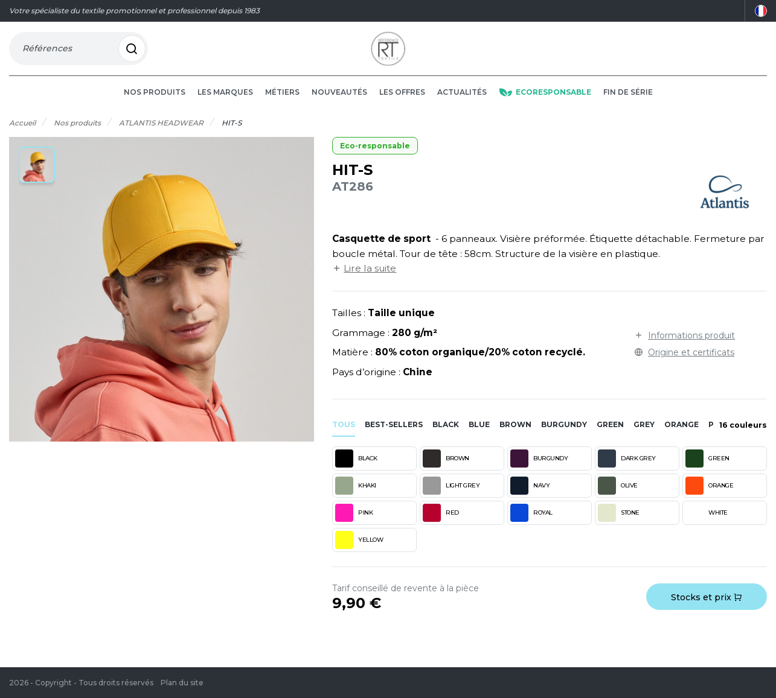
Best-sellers (394, 435)
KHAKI (355, 497)
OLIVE (618, 497)
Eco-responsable (375, 157)
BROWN (446, 470)
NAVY (530, 497)
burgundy (564, 435)
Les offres (402, 103)
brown (515, 435)
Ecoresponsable (545, 103)
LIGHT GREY (451, 497)
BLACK (356, 470)
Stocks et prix (706, 608)
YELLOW (359, 551)
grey (644, 435)
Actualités (462, 103)
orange (681, 435)
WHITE (706, 524)
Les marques (225, 103)
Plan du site (182, 682)
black (445, 435)
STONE (619, 524)
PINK (354, 524)
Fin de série (628, 103)
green (610, 435)
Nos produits (154, 103)
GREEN (707, 470)
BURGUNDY (539, 470)
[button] (37, 176)
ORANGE (709, 497)
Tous (343, 435)
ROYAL (531, 524)
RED (441, 524)
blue (479, 435)
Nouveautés (339, 103)
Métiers (282, 103)
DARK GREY (627, 470)
